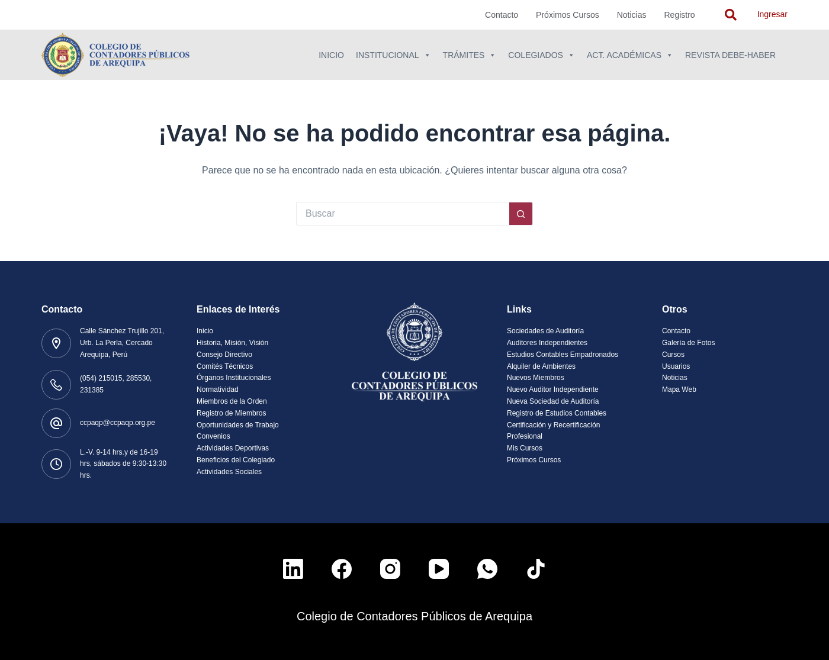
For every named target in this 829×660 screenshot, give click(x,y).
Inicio (331, 55)
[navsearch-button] (731, 15)
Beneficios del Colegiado (236, 460)
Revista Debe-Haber (730, 55)
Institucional (393, 55)
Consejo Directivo (224, 354)
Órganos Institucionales (234, 378)
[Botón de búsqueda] (521, 214)
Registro (679, 15)
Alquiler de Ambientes (541, 366)
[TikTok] (536, 569)
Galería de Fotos (688, 343)
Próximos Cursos (567, 15)
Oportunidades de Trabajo (238, 425)
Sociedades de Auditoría (545, 331)
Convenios (213, 436)
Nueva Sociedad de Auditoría (553, 401)
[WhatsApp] (487, 569)
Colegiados (541, 55)
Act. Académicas (630, 55)
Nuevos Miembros (535, 378)
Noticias (632, 15)
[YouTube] (439, 569)
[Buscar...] (402, 214)
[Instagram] (390, 569)
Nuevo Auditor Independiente (553, 389)
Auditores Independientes (547, 343)
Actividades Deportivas (233, 448)
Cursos (673, 354)
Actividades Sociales (229, 472)
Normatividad (218, 389)
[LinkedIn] (293, 569)
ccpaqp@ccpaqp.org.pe (117, 422)
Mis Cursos (524, 448)
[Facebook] (342, 569)
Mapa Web (679, 389)
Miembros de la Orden (232, 401)
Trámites (470, 55)
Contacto (501, 15)
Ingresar (772, 14)
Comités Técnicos (225, 366)
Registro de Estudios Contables (556, 413)
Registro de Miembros (231, 413)
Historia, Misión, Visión (232, 343)
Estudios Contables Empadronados (562, 354)
